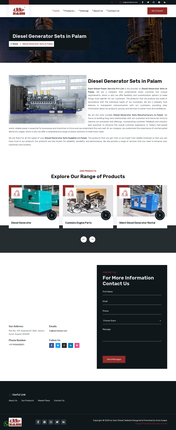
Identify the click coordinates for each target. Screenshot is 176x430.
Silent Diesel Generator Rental (137, 222)
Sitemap (84, 11)
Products (69, 11)
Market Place (44, 400)
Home (56, 11)
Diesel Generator (21, 222)
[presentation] (84, 239)
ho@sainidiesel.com (130, 2)
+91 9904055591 (16, 344)
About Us (98, 11)
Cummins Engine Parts (78, 222)
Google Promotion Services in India (151, 423)
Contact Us (113, 11)
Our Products (28, 400)
